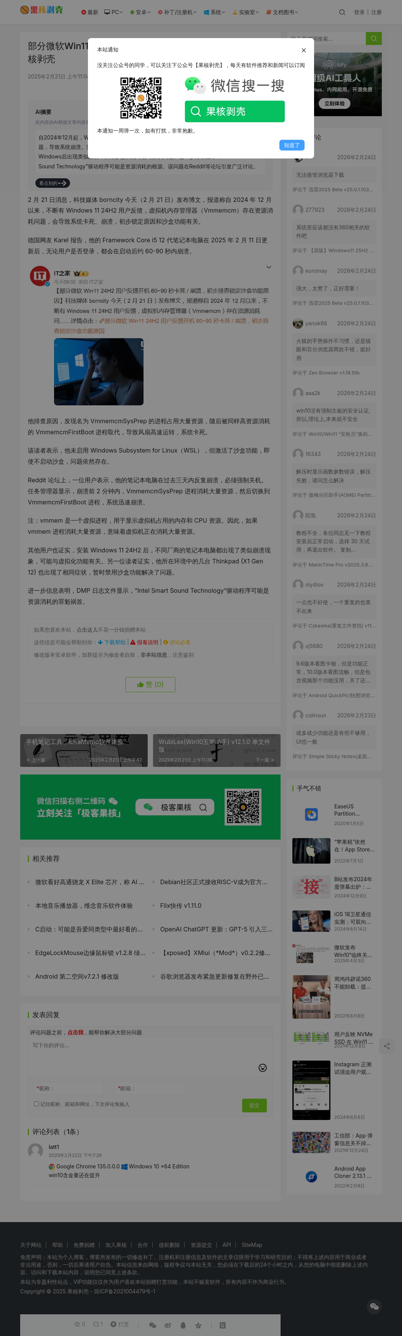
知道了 (292, 145)
